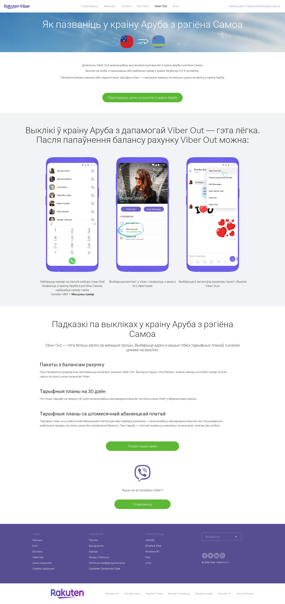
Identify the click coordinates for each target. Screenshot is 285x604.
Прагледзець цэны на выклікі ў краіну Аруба (142, 97)
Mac (147, 557)
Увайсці (234, 6)
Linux (148, 562)
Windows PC (152, 551)
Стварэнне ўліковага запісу (262, 6)
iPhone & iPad (153, 545)
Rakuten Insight (204, 593)
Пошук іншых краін (142, 446)
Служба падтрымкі (43, 568)
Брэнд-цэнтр (96, 545)
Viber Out (161, 6)
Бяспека (143, 6)
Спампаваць (89, 6)
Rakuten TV (224, 593)
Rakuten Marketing (179, 593)
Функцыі (109, 6)
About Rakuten (245, 593)
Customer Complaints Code (104, 568)
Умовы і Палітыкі (99, 557)
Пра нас (93, 540)
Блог (176, 6)
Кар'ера (93, 551)
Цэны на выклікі (42, 562)
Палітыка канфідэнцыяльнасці (107, 562)
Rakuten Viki (112, 593)
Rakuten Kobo (132, 593)
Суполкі (126, 6)
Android (149, 540)
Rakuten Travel (154, 593)
